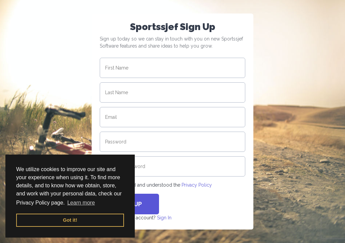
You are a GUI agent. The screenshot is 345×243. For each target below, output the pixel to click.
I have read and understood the (162, 185)
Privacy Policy (197, 185)
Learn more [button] (81, 203)
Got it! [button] (70, 220)
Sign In (164, 217)
